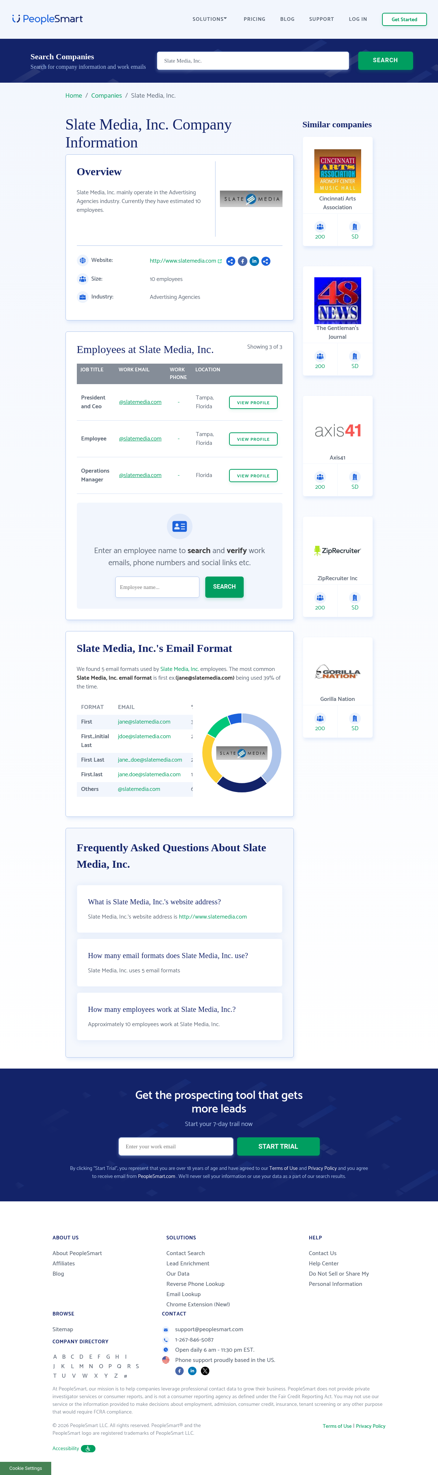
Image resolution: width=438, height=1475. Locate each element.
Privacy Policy (322, 1168)
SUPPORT (321, 19)
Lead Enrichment (188, 1264)
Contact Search (185, 1253)
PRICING (255, 19)
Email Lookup (183, 1294)
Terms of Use (283, 1168)
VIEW (253, 402)
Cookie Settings (26, 1468)
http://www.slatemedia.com (183, 261)
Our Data (178, 1274)
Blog (58, 1274)
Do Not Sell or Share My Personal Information (339, 1279)
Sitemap (63, 1330)
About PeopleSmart (77, 1253)
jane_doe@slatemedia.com (150, 760)
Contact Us (323, 1253)
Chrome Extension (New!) (198, 1305)
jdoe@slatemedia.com (144, 737)
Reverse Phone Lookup (195, 1284)
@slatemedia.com (140, 402)
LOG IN (358, 19)
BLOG (287, 19)
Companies (106, 95)
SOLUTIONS (210, 19)
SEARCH (385, 60)
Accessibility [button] (74, 1449)
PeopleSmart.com (156, 1176)
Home (73, 95)
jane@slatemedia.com (144, 722)
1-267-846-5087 (188, 1340)
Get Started (405, 20)
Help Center (324, 1264)
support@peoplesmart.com (202, 1330)
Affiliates (64, 1264)
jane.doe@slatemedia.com (149, 775)
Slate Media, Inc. (179, 669)
